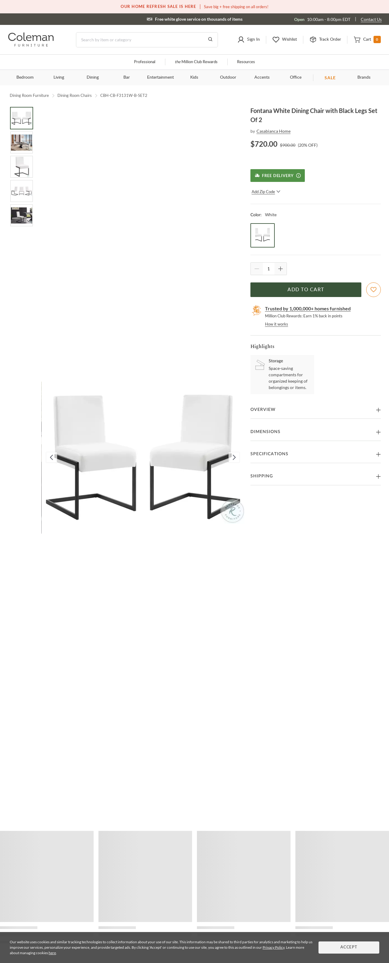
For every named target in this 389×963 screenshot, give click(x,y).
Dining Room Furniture (29, 95)
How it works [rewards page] (276, 324)
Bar (126, 77)
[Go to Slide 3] (21, 167)
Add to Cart (305, 289)
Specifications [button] (269, 454)
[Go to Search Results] (210, 40)
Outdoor (228, 77)
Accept (348, 947)
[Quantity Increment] (280, 269)
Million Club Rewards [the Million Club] (196, 62)
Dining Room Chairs (74, 95)
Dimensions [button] (265, 432)
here (52, 953)
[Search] (147, 39)
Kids (194, 77)
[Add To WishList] (373, 289)
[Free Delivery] (277, 175)
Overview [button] (263, 410)
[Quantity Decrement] (257, 269)
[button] (248, 40)
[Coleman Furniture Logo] (31, 44)
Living (58, 77)
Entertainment (160, 77)
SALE (330, 77)
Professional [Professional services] (144, 62)
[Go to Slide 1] (21, 118)
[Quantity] (268, 268)
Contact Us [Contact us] (371, 19)
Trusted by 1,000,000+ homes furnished (308, 308)
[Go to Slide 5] (21, 215)
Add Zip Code (266, 191)
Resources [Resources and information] (246, 62)
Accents (262, 77)
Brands (363, 77)
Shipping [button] (261, 476)
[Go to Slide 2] (21, 142)
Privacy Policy (273, 947)
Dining (93, 77)
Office (295, 77)
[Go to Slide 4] (21, 191)
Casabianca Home (273, 131)
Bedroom (25, 77)
